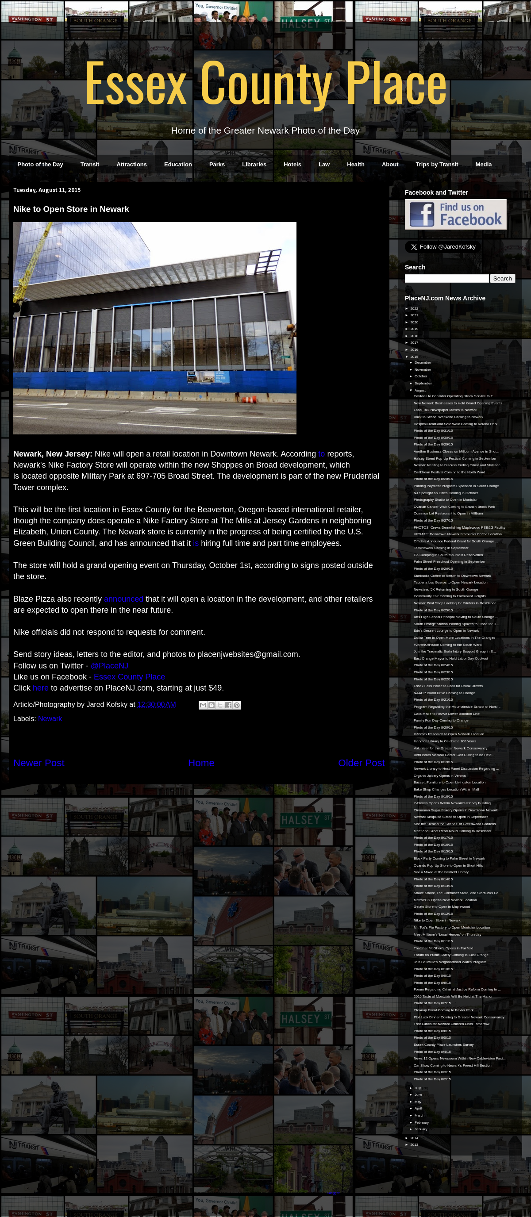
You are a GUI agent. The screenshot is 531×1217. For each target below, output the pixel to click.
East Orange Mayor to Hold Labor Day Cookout (451, 658)
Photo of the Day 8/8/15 (432, 983)
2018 (414, 336)
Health (356, 164)
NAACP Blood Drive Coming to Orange (444, 693)
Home (201, 762)
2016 (414, 350)
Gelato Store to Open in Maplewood (442, 907)
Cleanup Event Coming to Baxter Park (443, 1010)
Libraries (254, 164)
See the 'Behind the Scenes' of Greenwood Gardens (455, 824)
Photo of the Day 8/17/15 (433, 838)
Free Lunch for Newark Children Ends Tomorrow (451, 1024)
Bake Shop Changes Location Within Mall (446, 789)
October (421, 376)
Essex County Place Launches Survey (444, 1045)
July (418, 1088)
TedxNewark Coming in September (441, 548)
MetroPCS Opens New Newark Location (445, 900)
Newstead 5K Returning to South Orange (446, 589)
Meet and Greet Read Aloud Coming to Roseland (452, 831)
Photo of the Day (40, 164)
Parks (217, 164)
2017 (414, 343)
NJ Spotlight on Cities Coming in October (446, 493)
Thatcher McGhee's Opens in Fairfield (443, 948)
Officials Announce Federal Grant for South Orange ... (456, 541)
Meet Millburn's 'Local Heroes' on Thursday (447, 935)
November (423, 370)
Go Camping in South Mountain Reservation (448, 555)
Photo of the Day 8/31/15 (433, 431)
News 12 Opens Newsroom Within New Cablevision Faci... (460, 1058)
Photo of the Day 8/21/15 (433, 700)
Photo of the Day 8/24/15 (433, 665)
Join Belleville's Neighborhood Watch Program (450, 962)
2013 (414, 1145)
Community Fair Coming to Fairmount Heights (450, 596)
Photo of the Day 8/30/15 (433, 438)
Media (484, 164)
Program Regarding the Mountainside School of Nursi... (457, 707)
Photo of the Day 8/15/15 (433, 851)
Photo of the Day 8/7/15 (432, 1003)
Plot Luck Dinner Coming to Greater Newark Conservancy (459, 1017)
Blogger (333, 1193)
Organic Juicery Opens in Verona (440, 776)
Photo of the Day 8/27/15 (433, 520)
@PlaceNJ (109, 665)
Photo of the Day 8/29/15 (433, 444)
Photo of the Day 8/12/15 (433, 914)
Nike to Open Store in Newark (437, 920)
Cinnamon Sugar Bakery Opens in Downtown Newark (456, 810)
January (421, 1129)
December (423, 363)
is (196, 543)
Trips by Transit (437, 164)
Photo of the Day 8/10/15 (433, 969)
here (41, 687)
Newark (50, 718)
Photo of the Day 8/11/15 (433, 941)
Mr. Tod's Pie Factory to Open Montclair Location (452, 927)
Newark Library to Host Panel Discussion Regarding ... (456, 769)
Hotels (292, 164)
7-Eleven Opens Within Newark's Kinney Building (452, 803)
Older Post (361, 762)
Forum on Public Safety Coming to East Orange (451, 955)
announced (123, 599)
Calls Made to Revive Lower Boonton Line (447, 714)
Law (324, 164)
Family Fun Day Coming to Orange (441, 720)
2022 (414, 309)
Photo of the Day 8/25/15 (433, 610)
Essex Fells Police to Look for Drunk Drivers (448, 686)
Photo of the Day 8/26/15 (433, 569)
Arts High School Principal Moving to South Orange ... (456, 617)
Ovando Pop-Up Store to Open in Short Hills (448, 866)
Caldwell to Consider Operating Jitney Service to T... (454, 396)
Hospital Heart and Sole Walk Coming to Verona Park (455, 424)
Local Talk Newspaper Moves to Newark (445, 410)
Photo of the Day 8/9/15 (432, 976)
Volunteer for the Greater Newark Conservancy (450, 748)
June (419, 1095)
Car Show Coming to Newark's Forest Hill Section (453, 1065)
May (418, 1102)
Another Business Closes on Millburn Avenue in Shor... (456, 451)
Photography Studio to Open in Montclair (445, 500)
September (424, 383)
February (422, 1123)
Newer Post (39, 762)
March (420, 1115)
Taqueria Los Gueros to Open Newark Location (451, 582)
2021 (414, 315)
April (419, 1108)
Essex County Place (265, 80)
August (421, 390)
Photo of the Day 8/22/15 (433, 679)
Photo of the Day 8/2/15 (432, 1079)
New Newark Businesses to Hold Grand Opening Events (458, 403)
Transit (90, 164)
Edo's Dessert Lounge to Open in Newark (446, 631)
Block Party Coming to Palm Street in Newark (449, 858)
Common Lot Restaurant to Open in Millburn (448, 513)
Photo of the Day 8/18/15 (433, 797)
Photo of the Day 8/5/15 (432, 1038)
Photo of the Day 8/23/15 (433, 672)
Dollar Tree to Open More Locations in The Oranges (454, 638)
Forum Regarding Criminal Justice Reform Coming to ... (457, 989)
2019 (414, 329)
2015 (414, 357)
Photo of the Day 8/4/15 (432, 1052)
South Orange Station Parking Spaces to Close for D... (456, 624)
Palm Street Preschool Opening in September (449, 562)
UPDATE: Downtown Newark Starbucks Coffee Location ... (460, 534)
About (390, 164)
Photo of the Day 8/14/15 (433, 879)
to (321, 453)
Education (178, 164)
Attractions (131, 164)
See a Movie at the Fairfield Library (441, 872)
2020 (414, 322)
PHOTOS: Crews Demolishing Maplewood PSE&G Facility (459, 528)
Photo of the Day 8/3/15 (432, 1072)
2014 (414, 1138)
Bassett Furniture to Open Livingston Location (449, 782)
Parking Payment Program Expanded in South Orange (456, 486)
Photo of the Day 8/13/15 (433, 886)
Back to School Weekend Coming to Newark (448, 417)
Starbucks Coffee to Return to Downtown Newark (452, 576)
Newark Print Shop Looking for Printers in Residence (455, 603)
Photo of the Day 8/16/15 (433, 845)
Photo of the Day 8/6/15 (432, 1031)
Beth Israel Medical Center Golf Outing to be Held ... (455, 755)
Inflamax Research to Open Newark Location (449, 734)
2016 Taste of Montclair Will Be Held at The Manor (453, 996)
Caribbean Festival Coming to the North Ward (449, 472)
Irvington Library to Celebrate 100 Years (445, 741)
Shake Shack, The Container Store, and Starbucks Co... (457, 893)
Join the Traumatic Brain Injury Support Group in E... (455, 651)
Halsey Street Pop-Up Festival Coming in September (455, 459)
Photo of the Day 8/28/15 (433, 479)
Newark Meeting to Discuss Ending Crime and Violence (457, 465)
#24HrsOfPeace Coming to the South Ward (447, 645)
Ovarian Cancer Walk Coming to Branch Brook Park (454, 507)
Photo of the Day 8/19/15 (433, 762)
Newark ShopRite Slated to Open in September (451, 817)
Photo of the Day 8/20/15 (433, 727)
